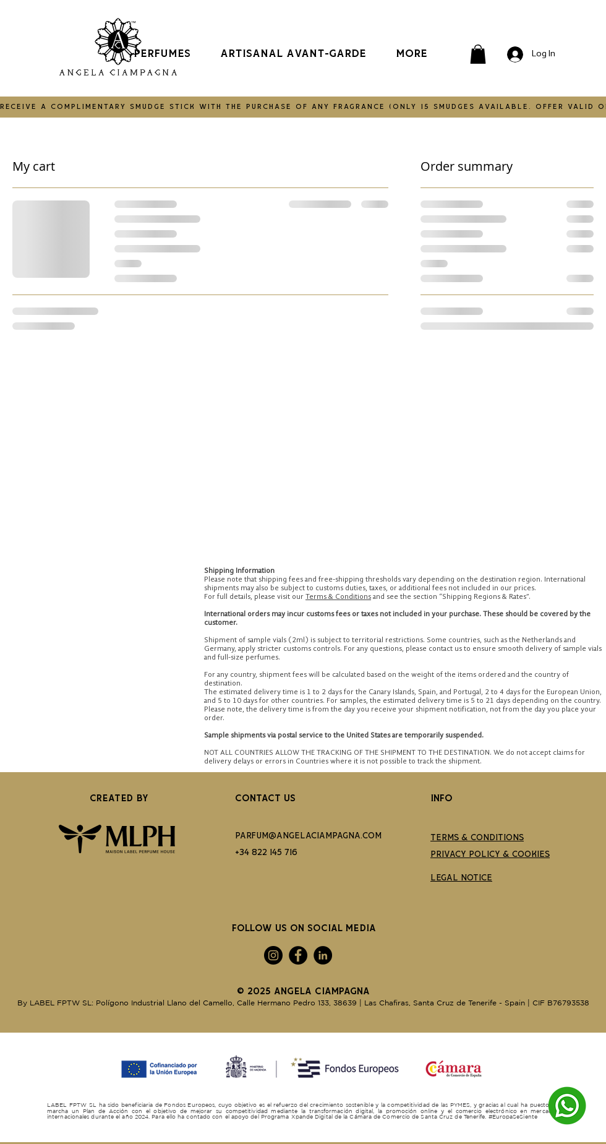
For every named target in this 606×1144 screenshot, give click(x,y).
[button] (478, 54)
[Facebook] (298, 955)
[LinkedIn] (323, 955)
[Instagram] (273, 955)
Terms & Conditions (338, 597)
